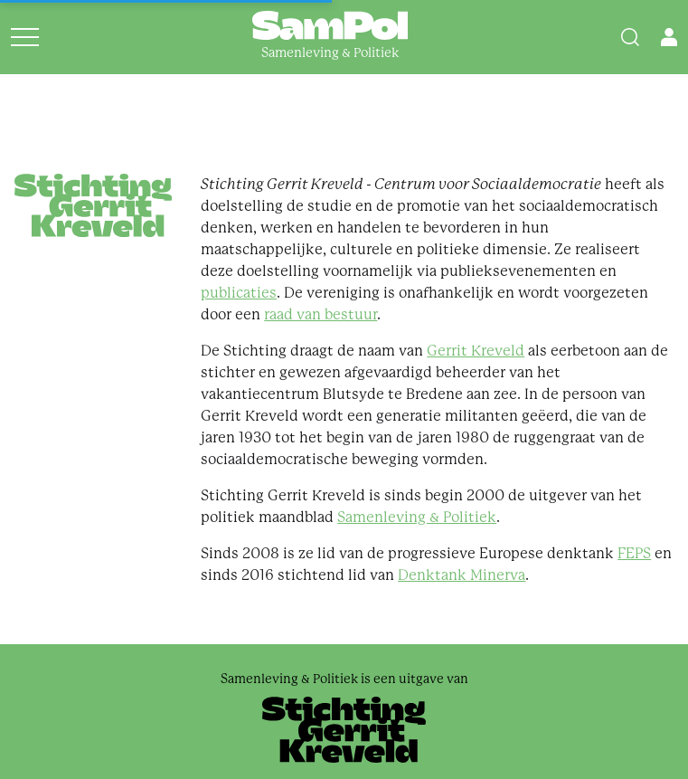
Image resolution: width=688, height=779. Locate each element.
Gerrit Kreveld (475, 350)
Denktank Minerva (461, 575)
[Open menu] (25, 37)
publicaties (239, 292)
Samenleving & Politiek (416, 517)
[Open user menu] (669, 37)
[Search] (630, 37)
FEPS (634, 553)
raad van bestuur (320, 314)
